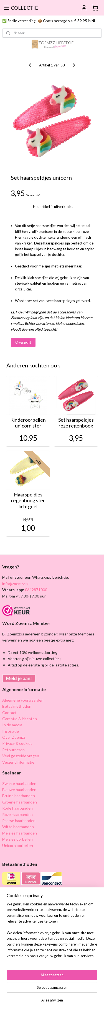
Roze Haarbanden (17, 814)
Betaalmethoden (16, 706)
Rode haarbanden (17, 808)
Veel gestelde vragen (20, 755)
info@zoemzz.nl (15, 583)
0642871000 (35, 589)
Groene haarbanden (19, 802)
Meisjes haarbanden (19, 833)
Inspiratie (10, 731)
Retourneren (13, 749)
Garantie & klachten (19, 718)
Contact (9, 712)
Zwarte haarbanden (19, 783)
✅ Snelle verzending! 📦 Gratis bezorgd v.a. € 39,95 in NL (49, 21)
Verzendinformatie (18, 762)
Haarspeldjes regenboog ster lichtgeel (28, 500)
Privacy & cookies (17, 743)
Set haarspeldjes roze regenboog (76, 423)
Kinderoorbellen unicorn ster (28, 423)
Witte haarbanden (18, 826)
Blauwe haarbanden (19, 789)
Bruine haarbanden (18, 795)
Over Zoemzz (13, 737)
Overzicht (23, 342)
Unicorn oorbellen (17, 845)
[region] (52, 932)
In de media (12, 724)
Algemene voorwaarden (23, 700)
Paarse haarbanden (18, 820)
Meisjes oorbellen (17, 839)
